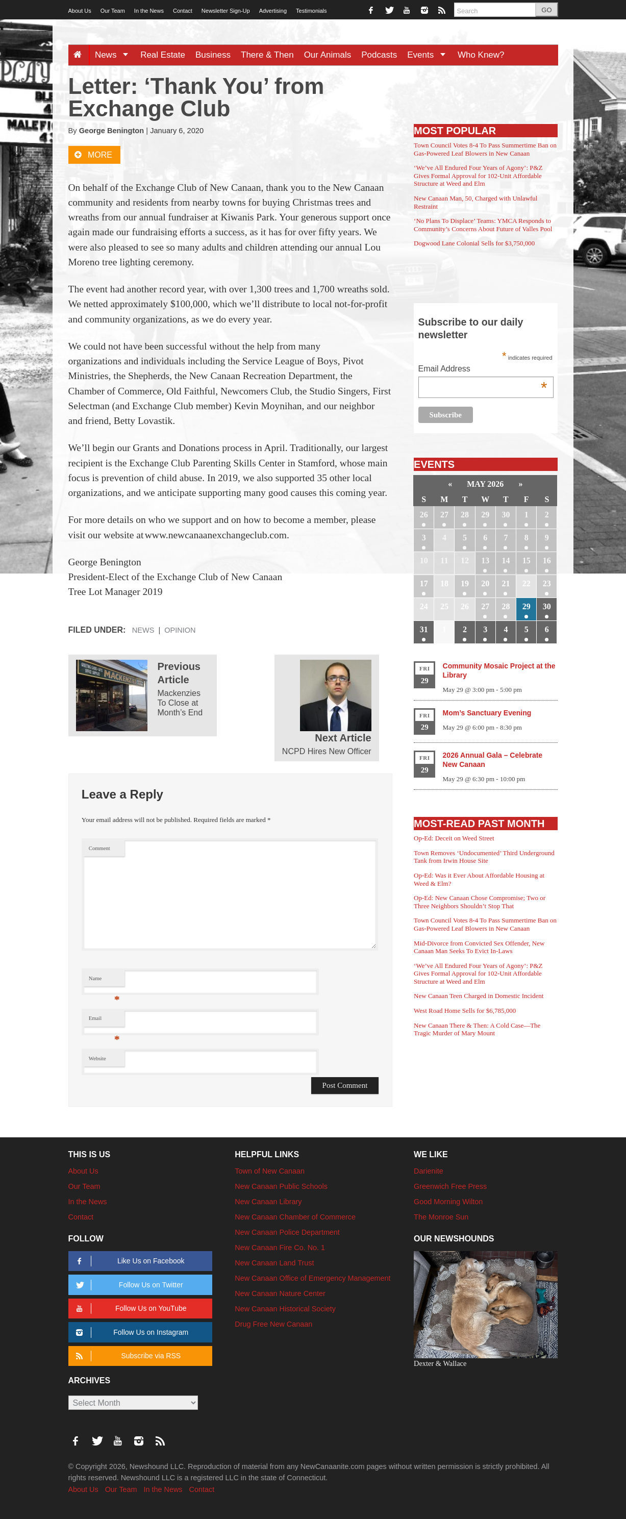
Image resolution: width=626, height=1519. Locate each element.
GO (546, 10)
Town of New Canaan (270, 1171)
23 (547, 583)
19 (465, 583)
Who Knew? (481, 55)
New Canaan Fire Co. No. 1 (280, 1247)
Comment (99, 848)
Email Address (482, 369)
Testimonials (311, 11)
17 (424, 583)
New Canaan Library (268, 1202)
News (115, 55)
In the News (149, 11)
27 (444, 514)
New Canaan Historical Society (285, 1309)
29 (485, 514)
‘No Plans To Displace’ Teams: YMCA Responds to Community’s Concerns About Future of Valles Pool (483, 225)
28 (465, 514)
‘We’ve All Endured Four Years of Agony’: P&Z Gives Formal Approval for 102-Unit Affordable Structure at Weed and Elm (478, 175)
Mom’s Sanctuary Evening (487, 713)
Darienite (428, 1171)
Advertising (273, 11)
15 (526, 560)
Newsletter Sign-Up (226, 11)
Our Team (113, 11)
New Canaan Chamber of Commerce (295, 1217)
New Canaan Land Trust (274, 1263)
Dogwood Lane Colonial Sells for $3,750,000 (474, 243)
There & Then (267, 55)
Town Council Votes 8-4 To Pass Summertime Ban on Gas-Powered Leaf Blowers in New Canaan (485, 149)
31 (424, 629)
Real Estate (162, 55)
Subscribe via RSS (127, 1356)
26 (424, 514)
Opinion (179, 630)
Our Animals (328, 55)
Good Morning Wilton (448, 1202)
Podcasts (379, 55)
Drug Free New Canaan (273, 1324)
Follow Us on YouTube (130, 1308)
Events (430, 55)
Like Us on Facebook (129, 1261)
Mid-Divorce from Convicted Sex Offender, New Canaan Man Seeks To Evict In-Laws (479, 947)
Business (213, 55)
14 (506, 560)
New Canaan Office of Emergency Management (312, 1278)
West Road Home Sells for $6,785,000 (465, 1010)
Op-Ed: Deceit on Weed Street (454, 838)
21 (506, 583)
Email (104, 1020)
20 (485, 583)
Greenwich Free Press (450, 1186)
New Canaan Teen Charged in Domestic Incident (478, 996)
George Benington (111, 131)
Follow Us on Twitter (128, 1285)
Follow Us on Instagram (131, 1332)
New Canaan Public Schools (281, 1186)
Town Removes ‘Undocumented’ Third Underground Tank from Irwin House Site (484, 857)
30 (506, 514)
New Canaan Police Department (287, 1232)
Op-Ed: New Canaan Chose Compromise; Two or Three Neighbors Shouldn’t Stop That (479, 902)
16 (547, 560)
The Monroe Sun (441, 1217)
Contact (182, 11)
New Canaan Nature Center (280, 1293)
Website (97, 1058)
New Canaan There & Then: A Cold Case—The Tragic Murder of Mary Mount (477, 1029)
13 (485, 560)
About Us (79, 11)
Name (104, 981)
